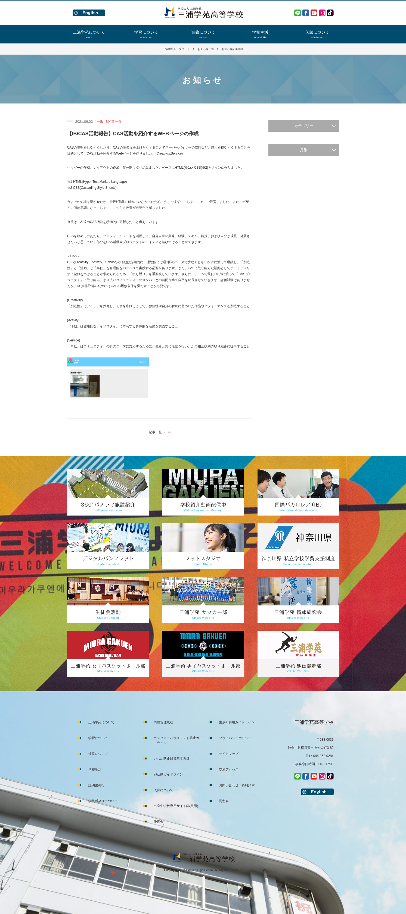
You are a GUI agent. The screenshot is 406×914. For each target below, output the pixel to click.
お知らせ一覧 (206, 49)
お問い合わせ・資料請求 (237, 785)
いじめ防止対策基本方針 (172, 759)
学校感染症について (103, 801)
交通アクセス (228, 769)
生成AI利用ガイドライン (237, 722)
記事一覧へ (157, 432)
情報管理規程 (163, 722)
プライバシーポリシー (235, 738)
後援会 (158, 822)
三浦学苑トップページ (176, 49)
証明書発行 (96, 785)
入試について (163, 790)
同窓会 (224, 801)
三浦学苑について (101, 722)
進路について (98, 754)
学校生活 (94, 769)
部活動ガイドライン (168, 774)
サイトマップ (228, 754)
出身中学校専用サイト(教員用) (176, 806)
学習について (98, 738)
